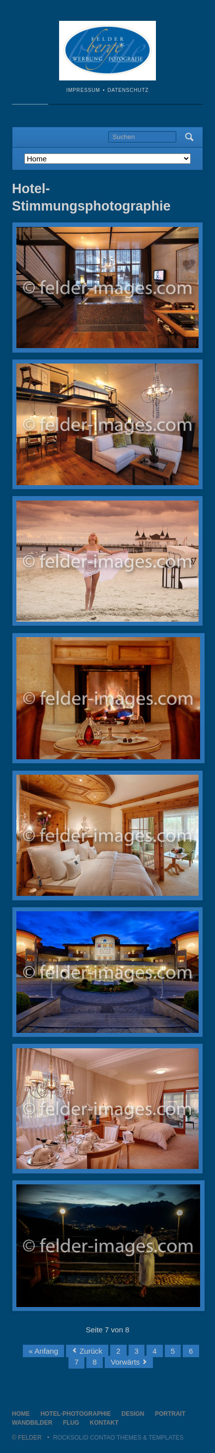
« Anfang (43, 1351)
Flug (71, 1422)
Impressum (83, 90)
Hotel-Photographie (75, 1413)
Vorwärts (125, 1362)
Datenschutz (128, 90)
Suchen (189, 137)
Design (133, 1413)
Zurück (90, 1351)
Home (21, 1413)
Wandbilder (32, 1422)
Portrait (170, 1413)
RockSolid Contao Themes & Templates (118, 1437)
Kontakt (104, 1422)
